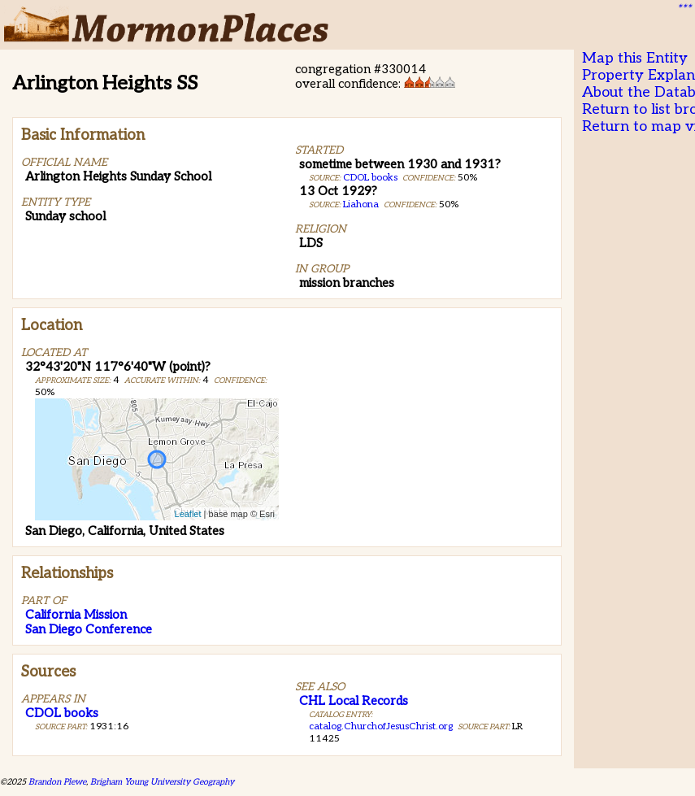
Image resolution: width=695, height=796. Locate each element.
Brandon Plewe (57, 781)
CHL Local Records (353, 701)
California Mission (76, 614)
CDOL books (370, 178)
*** (683, 9)
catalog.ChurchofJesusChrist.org (381, 726)
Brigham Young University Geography (162, 781)
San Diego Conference (88, 629)
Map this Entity (635, 58)
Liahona (361, 204)
